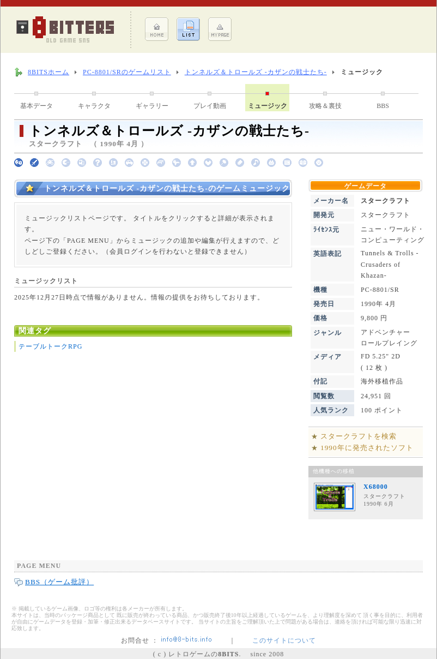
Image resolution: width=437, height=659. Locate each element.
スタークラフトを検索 (358, 436)
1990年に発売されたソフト (367, 448)
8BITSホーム (48, 72)
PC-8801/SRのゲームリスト (127, 72)
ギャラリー (152, 106)
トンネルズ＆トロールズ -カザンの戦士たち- (256, 72)
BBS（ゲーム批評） (59, 582)
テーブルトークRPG (50, 346)
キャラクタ (94, 106)
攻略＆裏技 (325, 106)
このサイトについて (284, 640)
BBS (383, 106)
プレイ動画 (209, 106)
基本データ (36, 106)
